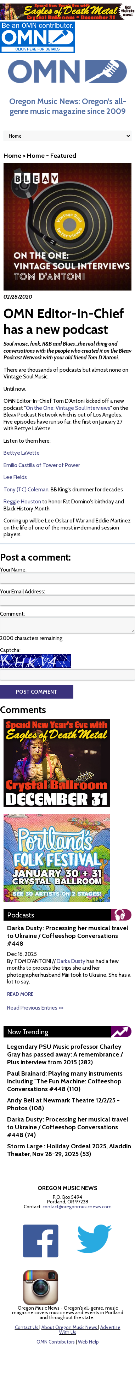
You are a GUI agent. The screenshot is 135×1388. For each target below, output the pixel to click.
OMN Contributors (55, 1342)
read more (20, 994)
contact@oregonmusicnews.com (77, 1206)
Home (12, 156)
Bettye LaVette (22, 453)
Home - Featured (51, 156)
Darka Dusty (71, 961)
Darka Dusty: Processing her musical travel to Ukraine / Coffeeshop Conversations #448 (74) (67, 1127)
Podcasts (20, 915)
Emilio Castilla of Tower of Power (42, 465)
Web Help (88, 1342)
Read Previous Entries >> (35, 1008)
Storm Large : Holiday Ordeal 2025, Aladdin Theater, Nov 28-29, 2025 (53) (69, 1150)
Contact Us (26, 1327)
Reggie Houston (22, 501)
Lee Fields (15, 477)
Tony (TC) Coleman (26, 489)
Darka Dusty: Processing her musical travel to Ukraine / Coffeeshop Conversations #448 (67, 935)
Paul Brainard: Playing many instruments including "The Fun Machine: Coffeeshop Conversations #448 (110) (65, 1081)
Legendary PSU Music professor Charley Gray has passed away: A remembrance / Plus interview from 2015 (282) (65, 1054)
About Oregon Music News (69, 1327)
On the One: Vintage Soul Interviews (68, 408)
